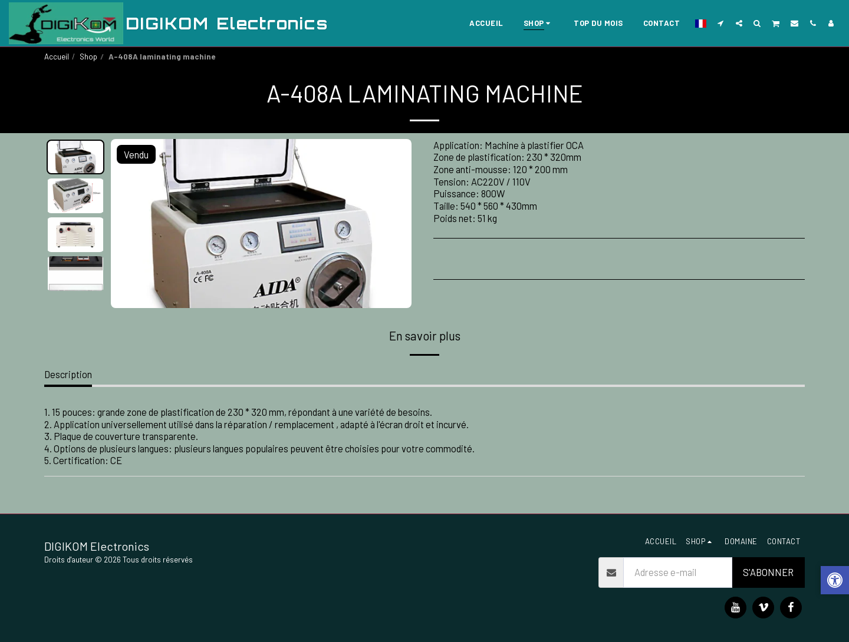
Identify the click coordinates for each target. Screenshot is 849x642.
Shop (88, 56)
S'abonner (768, 572)
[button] (720, 23)
